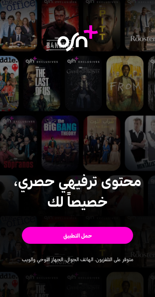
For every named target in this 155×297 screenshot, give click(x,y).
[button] (77, 235)
